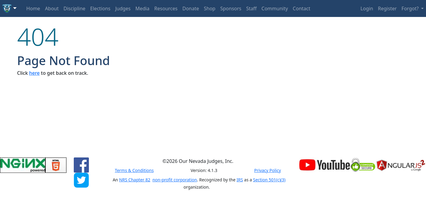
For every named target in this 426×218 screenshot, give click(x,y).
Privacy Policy (267, 170)
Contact (301, 8)
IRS (240, 180)
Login (366, 8)
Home (33, 8)
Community (275, 8)
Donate (190, 8)
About (52, 8)
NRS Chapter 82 (134, 180)
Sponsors (230, 8)
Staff (251, 8)
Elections (100, 8)
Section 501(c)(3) (269, 180)
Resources (165, 8)
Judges (123, 8)
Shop (209, 8)
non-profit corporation (174, 180)
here (34, 73)
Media (142, 8)
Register (387, 8)
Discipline (74, 8)
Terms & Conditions (134, 170)
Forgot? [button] (411, 8)
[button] (9, 8)
